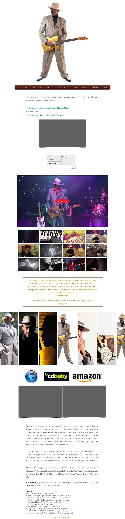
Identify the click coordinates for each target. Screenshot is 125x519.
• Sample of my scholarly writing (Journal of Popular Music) (47, 108)
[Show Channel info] (106, 172)
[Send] (73, 166)
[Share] (102, 172)
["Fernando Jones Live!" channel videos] (62, 251)
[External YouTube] (62, 133)
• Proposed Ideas (32, 112)
